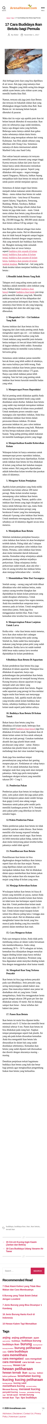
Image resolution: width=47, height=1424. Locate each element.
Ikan (13, 18)
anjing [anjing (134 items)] (7, 1337)
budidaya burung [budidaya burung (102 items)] (31, 1340)
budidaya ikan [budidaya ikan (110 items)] (11, 1344)
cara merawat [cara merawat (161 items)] (12, 1362)
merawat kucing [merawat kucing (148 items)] (29, 1389)
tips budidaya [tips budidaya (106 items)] (29, 1397)
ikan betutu (35, 1226)
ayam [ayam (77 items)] (36, 1338)
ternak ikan (10, 1229)
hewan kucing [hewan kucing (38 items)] (7, 1365)
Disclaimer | (18, 1413)
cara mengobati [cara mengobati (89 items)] (33, 1358)
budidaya (9, 1226)
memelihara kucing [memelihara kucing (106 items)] (14, 1386)
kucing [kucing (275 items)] (8, 1380)
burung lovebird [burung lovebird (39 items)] (8, 1348)
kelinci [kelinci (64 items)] (40, 1373)
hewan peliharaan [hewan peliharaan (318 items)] (18, 1369)
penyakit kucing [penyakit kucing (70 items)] (10, 1392)
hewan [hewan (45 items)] (38, 1362)
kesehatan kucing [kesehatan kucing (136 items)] (29, 1376)
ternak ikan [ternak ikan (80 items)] (8, 1397)
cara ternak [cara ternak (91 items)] (28, 1362)
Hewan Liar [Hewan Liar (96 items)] (19, 1365)
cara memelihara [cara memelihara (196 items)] (15, 1355)
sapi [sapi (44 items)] (4, 1395)
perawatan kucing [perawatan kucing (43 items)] (33, 1392)
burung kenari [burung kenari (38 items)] (37, 1345)
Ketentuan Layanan (17, 1417)
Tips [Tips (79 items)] (17, 1397)
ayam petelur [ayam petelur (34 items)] (6, 1341)
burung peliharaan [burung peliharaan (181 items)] (28, 1348)
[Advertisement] (23, 1148)
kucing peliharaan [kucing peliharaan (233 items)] (29, 1380)
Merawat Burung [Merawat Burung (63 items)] (10, 1389)
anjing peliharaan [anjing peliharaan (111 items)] (22, 1337)
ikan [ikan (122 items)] (24, 1372)
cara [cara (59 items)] (4, 1352)
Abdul (16, 35)
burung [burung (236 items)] (26, 1344)
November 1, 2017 (31, 35)
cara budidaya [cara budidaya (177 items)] (18, 1351)
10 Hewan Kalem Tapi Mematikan (20, 1323)
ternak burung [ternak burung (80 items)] (26, 1394)
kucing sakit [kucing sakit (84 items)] (20, 1383)
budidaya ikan (20, 1226)
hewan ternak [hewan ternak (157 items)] (12, 1372)
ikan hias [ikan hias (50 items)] (32, 1373)
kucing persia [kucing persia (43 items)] (7, 1383)
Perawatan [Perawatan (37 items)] (22, 1392)
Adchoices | (8, 1413)
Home (8, 18)
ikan (28, 1226)
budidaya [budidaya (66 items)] (16, 1341)
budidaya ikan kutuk (25, 292)
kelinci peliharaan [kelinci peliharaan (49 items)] (9, 1376)
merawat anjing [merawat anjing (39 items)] (31, 1386)
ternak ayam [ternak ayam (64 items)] (12, 1395)
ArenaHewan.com (17, 1408)
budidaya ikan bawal (25, 729)
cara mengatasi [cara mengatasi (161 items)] (13, 1358)
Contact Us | (29, 1413)
